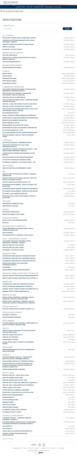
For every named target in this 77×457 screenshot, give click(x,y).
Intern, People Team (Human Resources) (14, 220)
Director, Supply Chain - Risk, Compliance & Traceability (19, 382)
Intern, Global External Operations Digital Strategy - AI (20, 278)
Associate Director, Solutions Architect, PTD (16, 182)
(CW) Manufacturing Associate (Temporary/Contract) (19, 256)
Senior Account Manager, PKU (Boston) (14, 120)
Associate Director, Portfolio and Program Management (20, 275)
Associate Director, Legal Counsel (13, 245)
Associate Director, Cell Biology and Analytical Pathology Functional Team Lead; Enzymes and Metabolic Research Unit (17, 365)
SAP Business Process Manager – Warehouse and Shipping (20, 188)
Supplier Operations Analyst (11, 61)
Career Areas (49, 7)
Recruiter (5, 222)
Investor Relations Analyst (11, 212)
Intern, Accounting (8, 47)
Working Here (38, 7)
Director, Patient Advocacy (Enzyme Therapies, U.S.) (18, 309)
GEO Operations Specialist (10, 113)
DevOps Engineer (7, 232)
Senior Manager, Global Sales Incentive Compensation (19, 127)
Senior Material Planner (10, 407)
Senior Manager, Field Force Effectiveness (15, 125)
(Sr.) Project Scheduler (9, 314)
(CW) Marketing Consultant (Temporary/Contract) (18, 284)
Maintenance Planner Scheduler (12, 203)
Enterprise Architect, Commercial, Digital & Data (17, 235)
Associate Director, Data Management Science (16, 168)
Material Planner (8, 402)
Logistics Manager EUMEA (10, 399)
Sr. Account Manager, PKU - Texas (12, 130)
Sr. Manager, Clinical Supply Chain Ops (14, 409)
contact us (53, 448)
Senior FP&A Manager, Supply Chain (13, 214)
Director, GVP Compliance (10, 337)
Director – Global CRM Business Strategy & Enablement (19, 104)
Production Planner (9, 404)
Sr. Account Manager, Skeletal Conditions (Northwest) (19, 132)
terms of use (45, 448)
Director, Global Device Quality (12, 334)
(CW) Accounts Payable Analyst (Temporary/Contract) (19, 38)
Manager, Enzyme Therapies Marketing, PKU (15, 291)
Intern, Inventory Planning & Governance (15, 390)
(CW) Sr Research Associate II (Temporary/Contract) (18, 361)
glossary (61, 448)
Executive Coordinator (9, 55)
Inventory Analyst (8, 397)
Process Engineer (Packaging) (11, 317)
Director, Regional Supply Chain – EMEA (14, 380)
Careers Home (20, 7)
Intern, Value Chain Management (12, 395)
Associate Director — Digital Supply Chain (15, 375)
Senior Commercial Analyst (11, 122)
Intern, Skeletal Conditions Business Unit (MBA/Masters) (20, 118)
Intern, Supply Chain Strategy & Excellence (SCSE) (17, 392)
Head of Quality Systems (10, 339)
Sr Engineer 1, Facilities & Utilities (13, 250)
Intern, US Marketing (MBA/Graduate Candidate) (17, 286)
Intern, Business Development (11, 67)
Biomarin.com (17, 448)
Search (67, 29)
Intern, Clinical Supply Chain (11, 387)
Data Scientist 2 (7, 426)
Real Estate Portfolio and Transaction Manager (17, 157)
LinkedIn (39, 444)
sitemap (24, 448)
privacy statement (34, 448)
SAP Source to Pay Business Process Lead (14, 193)
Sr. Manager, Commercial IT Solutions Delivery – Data (19, 162)
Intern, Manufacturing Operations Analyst (16, 269)
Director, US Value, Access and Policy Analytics (17, 106)
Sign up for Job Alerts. (8, 438)
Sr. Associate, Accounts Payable (12, 49)
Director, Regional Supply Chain (12, 377)
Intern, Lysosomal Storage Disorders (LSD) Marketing (19, 115)
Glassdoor (43, 444)
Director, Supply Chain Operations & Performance (18, 385)
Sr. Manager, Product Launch (11, 412)
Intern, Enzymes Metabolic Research (13, 369)
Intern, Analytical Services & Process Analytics (17, 431)
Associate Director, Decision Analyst (13, 97)
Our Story (29, 7)
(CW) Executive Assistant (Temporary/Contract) (17, 142)
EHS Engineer (6, 267)
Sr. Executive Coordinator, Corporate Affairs (16, 159)
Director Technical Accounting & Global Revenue (18, 44)
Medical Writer (7, 73)
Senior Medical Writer (9, 78)
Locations (58, 7)
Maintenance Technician (10, 206)
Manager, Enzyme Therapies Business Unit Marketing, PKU (20, 289)
